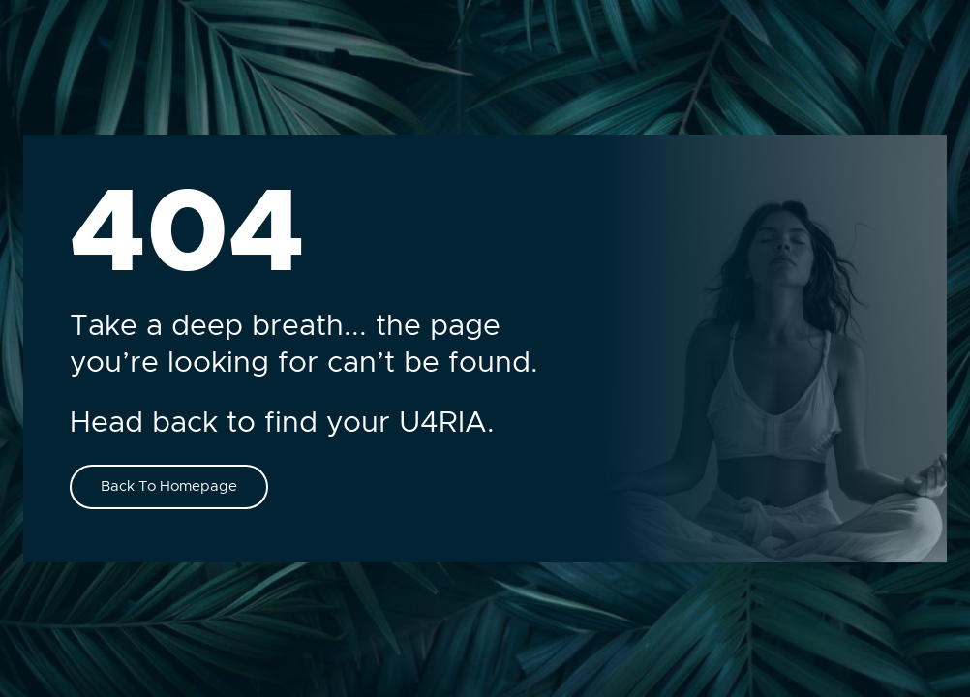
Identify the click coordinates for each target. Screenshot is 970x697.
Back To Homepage (169, 486)
